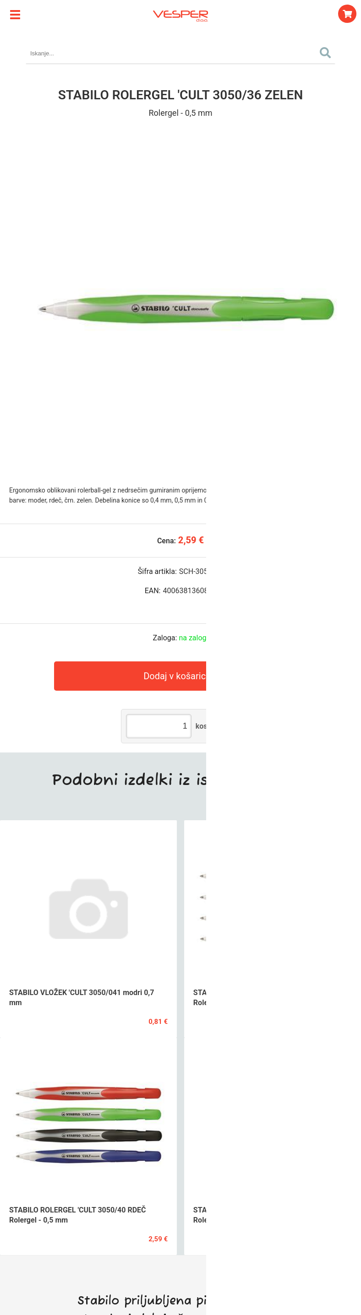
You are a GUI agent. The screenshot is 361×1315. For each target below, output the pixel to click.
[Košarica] (347, 14)
